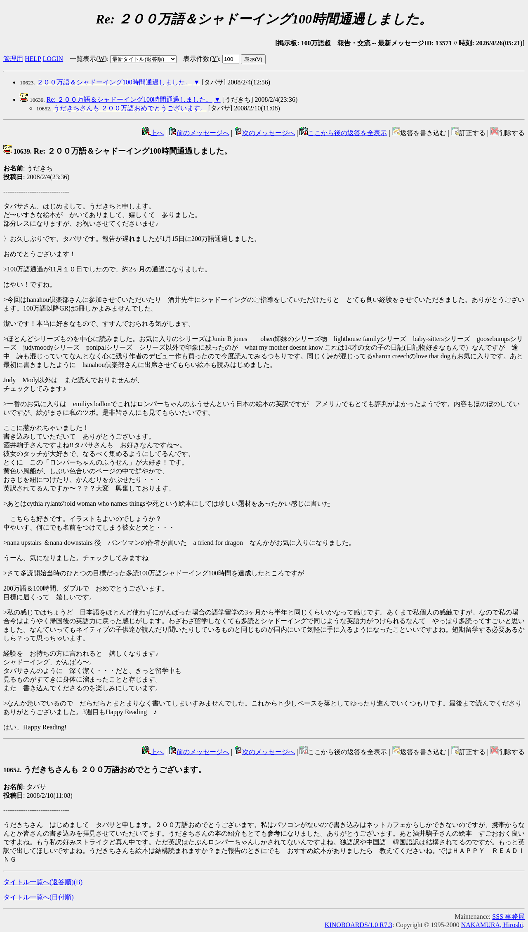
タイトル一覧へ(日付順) (38, 897)
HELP (33, 58)
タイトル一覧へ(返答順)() (42, 881)
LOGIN (52, 58)
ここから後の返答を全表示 (343, 132)
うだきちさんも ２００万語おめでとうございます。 (130, 108)
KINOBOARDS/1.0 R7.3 (358, 924)
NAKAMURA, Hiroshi (492, 924)
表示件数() (201, 58)
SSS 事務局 (508, 916)
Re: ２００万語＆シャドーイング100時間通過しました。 (129, 99)
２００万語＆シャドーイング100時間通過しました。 (114, 82)
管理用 (13, 58)
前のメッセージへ (198, 132)
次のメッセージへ (264, 132)
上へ (153, 132)
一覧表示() (88, 58)
